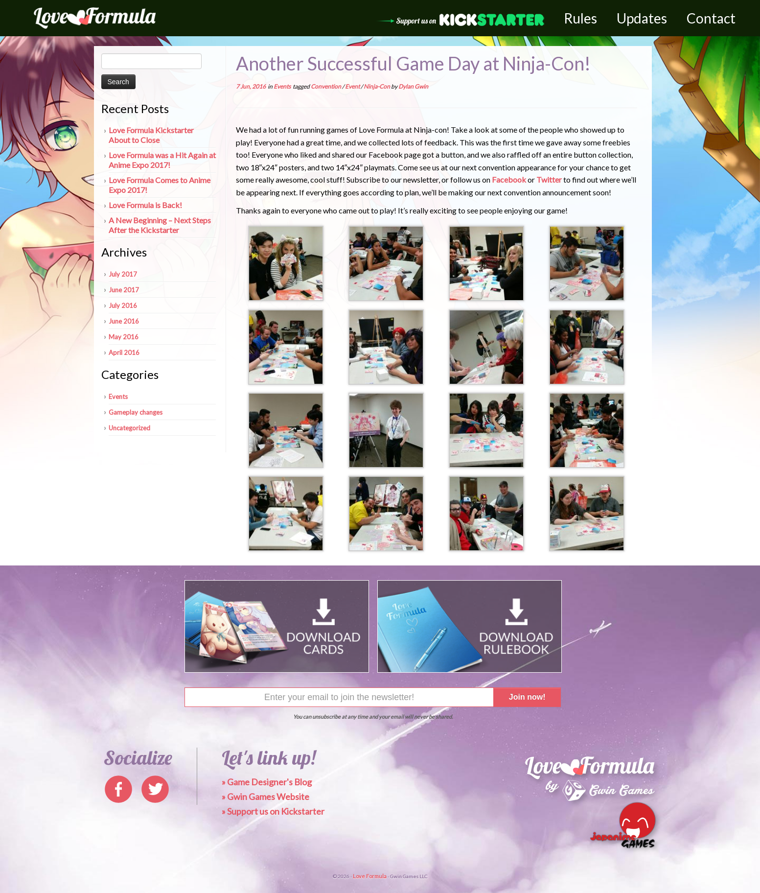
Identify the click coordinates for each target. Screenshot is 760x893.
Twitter (549, 179)
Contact (711, 18)
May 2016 (123, 337)
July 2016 (123, 305)
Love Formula (370, 876)
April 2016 (124, 352)
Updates (642, 18)
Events (118, 396)
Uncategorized (129, 428)
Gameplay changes (135, 412)
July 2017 (123, 274)
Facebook (509, 179)
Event (353, 86)
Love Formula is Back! (145, 205)
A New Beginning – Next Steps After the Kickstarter (160, 225)
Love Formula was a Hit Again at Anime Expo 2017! (162, 159)
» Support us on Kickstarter (273, 811)
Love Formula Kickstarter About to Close (151, 134)
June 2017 (124, 290)
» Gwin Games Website (265, 796)
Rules (580, 18)
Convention (326, 86)
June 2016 (124, 321)
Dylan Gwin (413, 86)
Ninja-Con (377, 86)
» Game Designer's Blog (267, 781)
